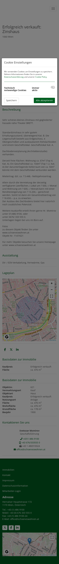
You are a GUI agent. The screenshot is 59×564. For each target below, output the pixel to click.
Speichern (11, 100)
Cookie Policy (41, 77)
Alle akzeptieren (44, 100)
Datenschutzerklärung (14, 77)
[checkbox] (53, 87)
